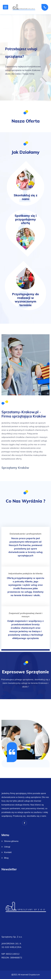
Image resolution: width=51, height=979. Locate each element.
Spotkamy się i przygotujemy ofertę (26, 219)
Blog (6, 858)
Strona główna (11, 841)
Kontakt (8, 852)
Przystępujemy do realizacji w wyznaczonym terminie (25, 299)
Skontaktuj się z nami (25, 197)
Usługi (7, 846)
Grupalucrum (34, 974)
